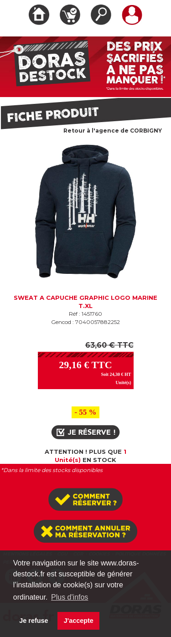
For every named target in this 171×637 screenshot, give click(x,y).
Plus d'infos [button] (69, 597)
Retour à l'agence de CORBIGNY (112, 130)
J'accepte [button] (78, 620)
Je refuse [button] (33, 620)
